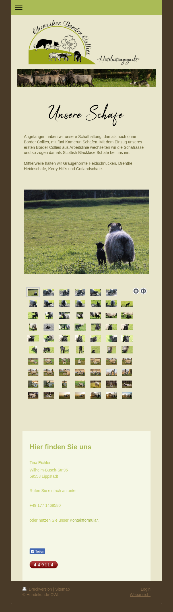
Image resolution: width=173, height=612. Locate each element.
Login (146, 589)
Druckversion (37, 589)
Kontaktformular (84, 520)
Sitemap (62, 589)
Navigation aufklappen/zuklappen (86, 7)
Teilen (37, 552)
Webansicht (140, 594)
